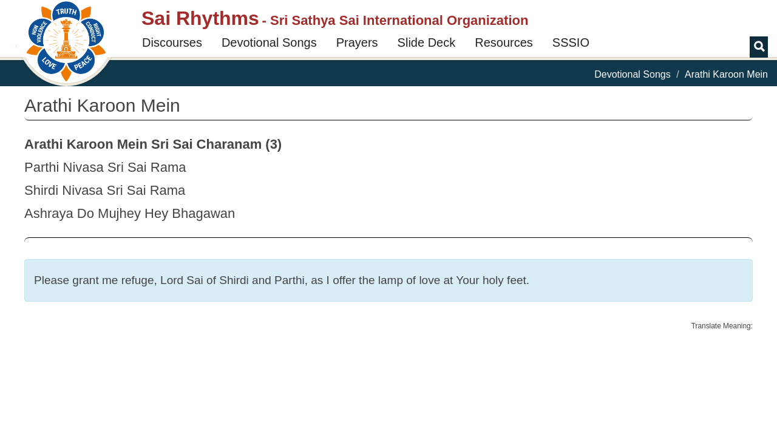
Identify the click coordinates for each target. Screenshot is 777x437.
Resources (504, 42)
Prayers (357, 42)
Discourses (172, 42)
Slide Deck (427, 42)
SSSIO (570, 42)
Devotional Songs (269, 42)
